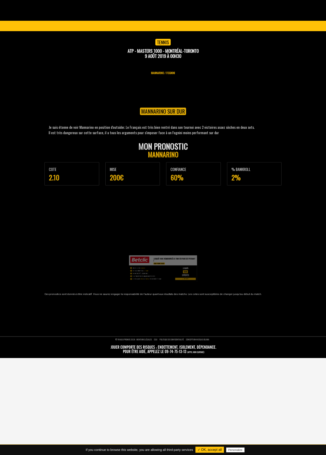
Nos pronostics (67, 305)
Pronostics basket (140, 305)
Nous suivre (229, 293)
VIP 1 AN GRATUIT (171, 26)
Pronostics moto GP (140, 325)
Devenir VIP (65, 300)
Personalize (235, 449)
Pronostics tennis (139, 310)
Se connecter (265, 26)
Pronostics (137, 26)
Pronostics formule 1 (141, 320)
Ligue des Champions (76, 26)
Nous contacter (67, 310)
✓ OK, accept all (210, 449)
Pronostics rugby (139, 315)
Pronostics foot (138, 300)
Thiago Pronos (71, 293)
